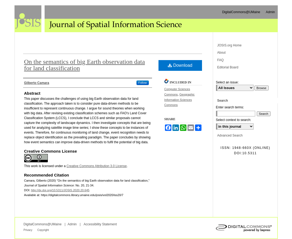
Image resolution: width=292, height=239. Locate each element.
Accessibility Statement (100, 224)
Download (180, 65)
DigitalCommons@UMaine (43, 224)
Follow (142, 82)
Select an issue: (227, 82)
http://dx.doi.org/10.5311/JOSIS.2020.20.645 (60, 190)
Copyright (43, 230)
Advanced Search (230, 135)
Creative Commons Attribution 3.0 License (97, 166)
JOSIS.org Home (229, 45)
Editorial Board (228, 67)
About (221, 52)
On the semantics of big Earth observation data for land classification (84, 65)
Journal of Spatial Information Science (99, 18)
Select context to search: (233, 120)
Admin (72, 224)
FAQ (220, 60)
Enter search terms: (230, 107)
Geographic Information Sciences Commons (179, 100)
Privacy (28, 230)
